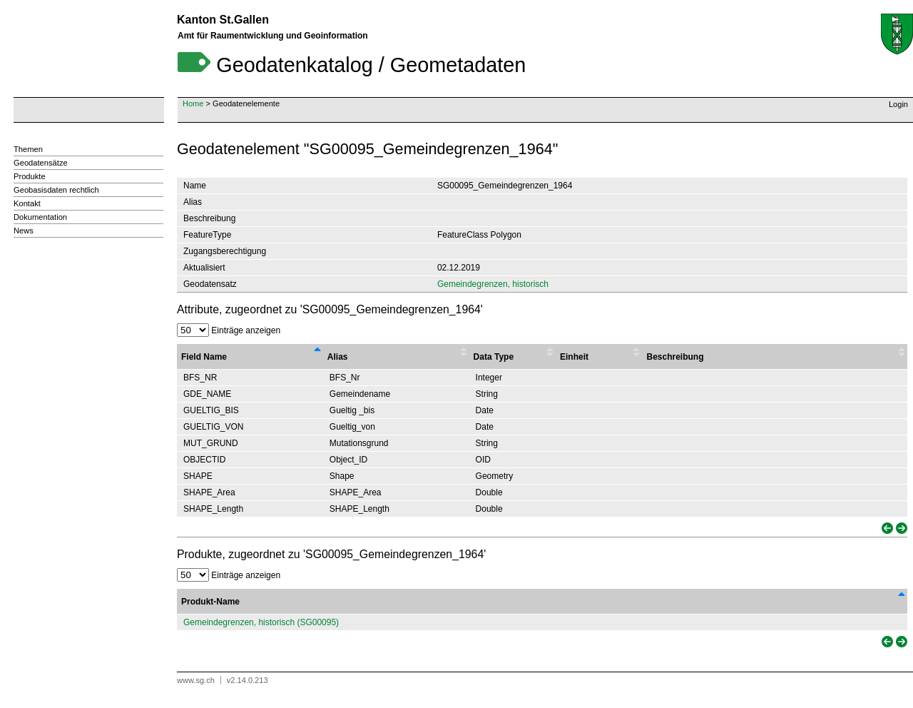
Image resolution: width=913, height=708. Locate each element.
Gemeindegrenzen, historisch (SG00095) (261, 622)
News (24, 230)
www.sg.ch (196, 680)
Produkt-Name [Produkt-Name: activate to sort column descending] (210, 602)
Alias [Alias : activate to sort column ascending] (337, 357)
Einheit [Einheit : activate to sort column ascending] (574, 357)
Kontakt (27, 203)
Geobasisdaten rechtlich (56, 190)
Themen (28, 149)
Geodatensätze (41, 162)
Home (193, 103)
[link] (886, 528)
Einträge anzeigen (228, 330)
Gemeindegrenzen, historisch (493, 284)
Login (898, 104)
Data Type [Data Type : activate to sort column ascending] (494, 357)
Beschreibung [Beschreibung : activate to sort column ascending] (674, 357)
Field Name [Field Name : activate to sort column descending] (204, 357)
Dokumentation (40, 217)
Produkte (30, 176)
